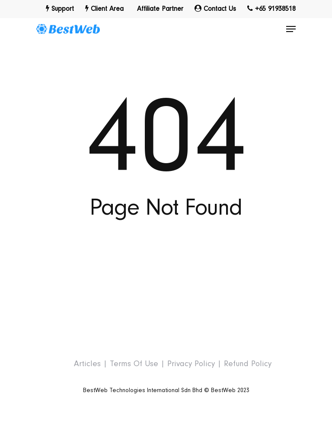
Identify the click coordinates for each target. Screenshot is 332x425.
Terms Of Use (134, 363)
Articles (87, 363)
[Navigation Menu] (291, 29)
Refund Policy (247, 363)
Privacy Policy (191, 363)
